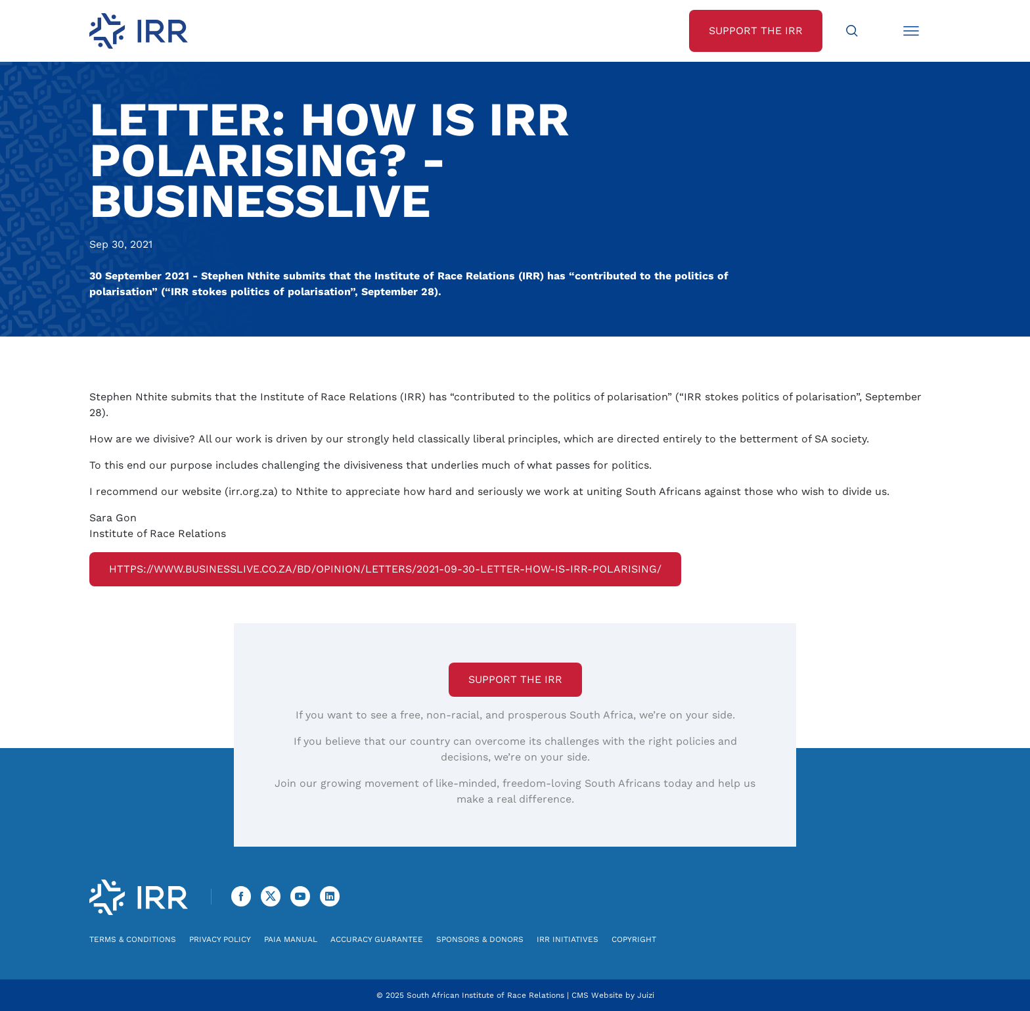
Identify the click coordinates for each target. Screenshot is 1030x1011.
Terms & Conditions (132, 939)
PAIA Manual (290, 939)
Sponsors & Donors (480, 939)
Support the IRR (515, 679)
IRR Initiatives (567, 939)
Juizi (645, 995)
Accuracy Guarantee (376, 939)
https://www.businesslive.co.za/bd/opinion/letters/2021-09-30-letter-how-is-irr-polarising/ (385, 569)
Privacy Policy (220, 939)
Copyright (634, 939)
